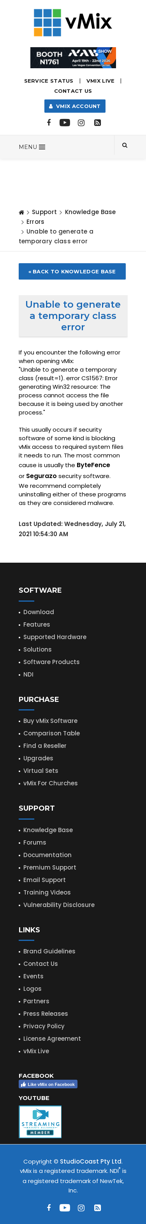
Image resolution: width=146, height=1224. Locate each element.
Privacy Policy (44, 1026)
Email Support (44, 880)
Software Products (51, 662)
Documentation (47, 855)
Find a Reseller (45, 746)
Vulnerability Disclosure (59, 905)
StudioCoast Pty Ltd (90, 1161)
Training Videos (47, 892)
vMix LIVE (100, 81)
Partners (36, 1001)
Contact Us (73, 91)
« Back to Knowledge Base (72, 271)
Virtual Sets (40, 771)
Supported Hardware (54, 637)
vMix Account (75, 106)
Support (44, 212)
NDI (28, 674)
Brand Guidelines (49, 951)
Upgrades (38, 758)
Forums (34, 842)
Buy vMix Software (50, 721)
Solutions (37, 649)
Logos (32, 989)
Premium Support (49, 867)
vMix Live (36, 1051)
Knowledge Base (90, 212)
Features (36, 624)
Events (33, 976)
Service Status (49, 81)
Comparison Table (51, 733)
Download (38, 612)
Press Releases (45, 1014)
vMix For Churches (50, 783)
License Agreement (52, 1038)
